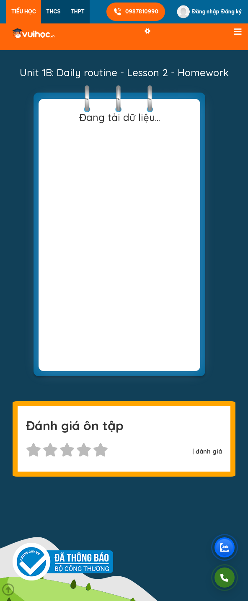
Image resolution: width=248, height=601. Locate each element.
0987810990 (135, 12)
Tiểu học (23, 11)
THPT (78, 11)
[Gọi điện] (224, 577)
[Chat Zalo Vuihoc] (224, 547)
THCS (53, 11)
